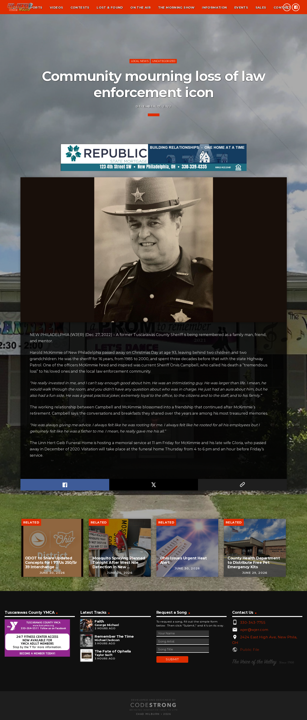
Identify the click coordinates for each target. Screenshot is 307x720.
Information (214, 7)
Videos (56, 7)
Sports (35, 7)
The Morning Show (176, 7)
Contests (79, 7)
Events (241, 7)
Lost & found (110, 7)
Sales (260, 7)
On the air (140, 7)
